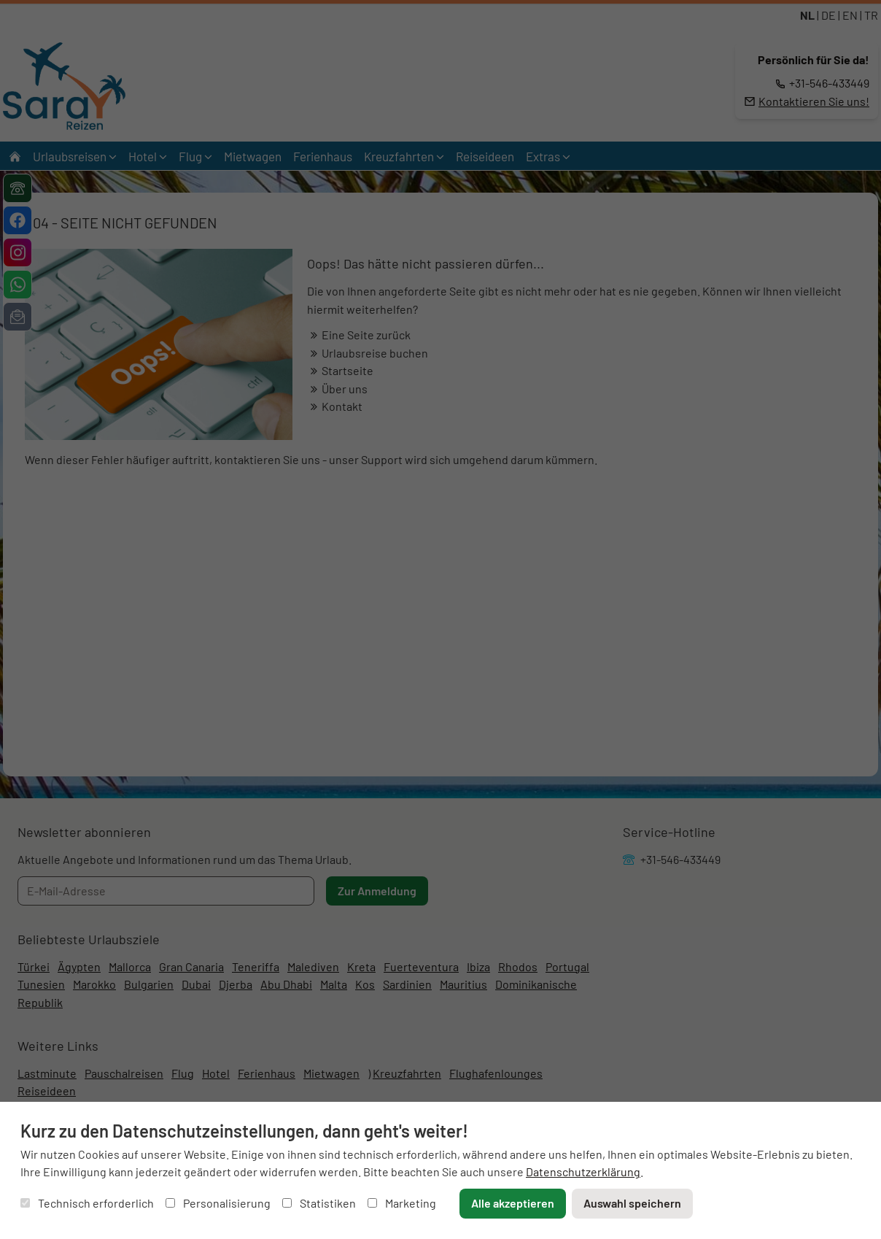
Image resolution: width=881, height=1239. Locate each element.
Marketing (402, 1203)
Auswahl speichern (632, 1203)
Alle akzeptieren (512, 1203)
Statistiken (319, 1203)
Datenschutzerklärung (583, 1171)
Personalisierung (218, 1203)
